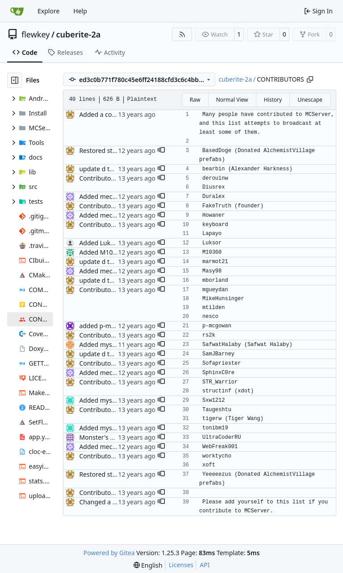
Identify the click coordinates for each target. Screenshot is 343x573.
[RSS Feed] (182, 34)
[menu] (148, 565)
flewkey (35, 34)
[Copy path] (310, 79)
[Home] (16, 11)
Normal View (232, 99)
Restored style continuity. (116, 150)
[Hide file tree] (14, 80)
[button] (161, 150)
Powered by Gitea (109, 552)
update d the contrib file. (115, 169)
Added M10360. (102, 252)
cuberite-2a (78, 34)
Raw (195, 99)
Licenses (181, 565)
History (273, 99)
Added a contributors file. (116, 114)
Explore (48, 11)
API (204, 565)
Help (80, 11)
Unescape (309, 99)
